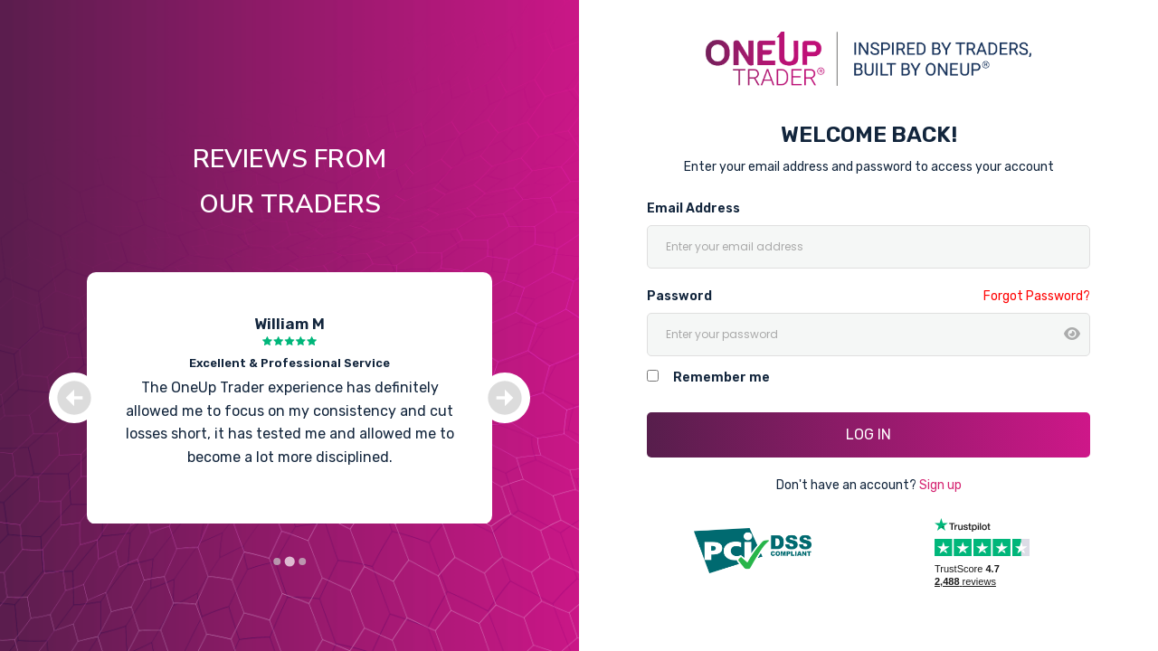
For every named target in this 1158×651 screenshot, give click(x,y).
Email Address (693, 208)
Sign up (940, 485)
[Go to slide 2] (289, 562)
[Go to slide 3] (302, 561)
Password (679, 296)
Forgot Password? (1036, 296)
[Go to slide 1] (276, 561)
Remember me (721, 377)
